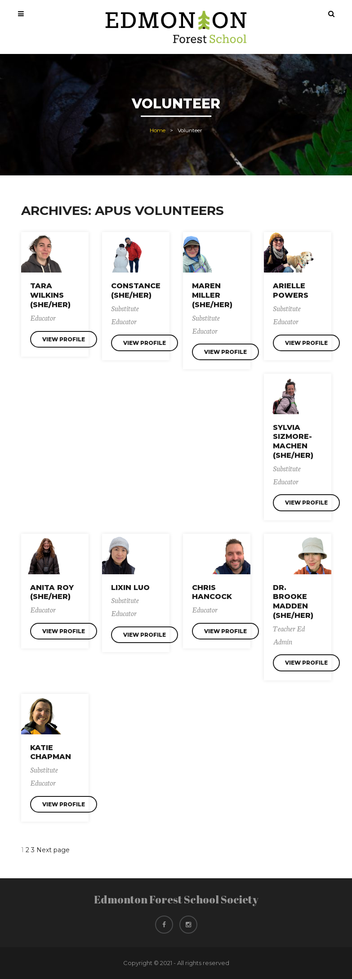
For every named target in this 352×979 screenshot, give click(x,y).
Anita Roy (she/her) (52, 592)
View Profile (63, 339)
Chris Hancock (212, 592)
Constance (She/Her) (135, 291)
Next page (53, 850)
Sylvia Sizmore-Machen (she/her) (293, 441)
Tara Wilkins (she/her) (50, 295)
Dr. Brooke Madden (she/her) (293, 601)
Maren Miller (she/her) (212, 295)
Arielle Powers (290, 291)
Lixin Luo (130, 587)
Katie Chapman (50, 752)
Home (157, 130)
